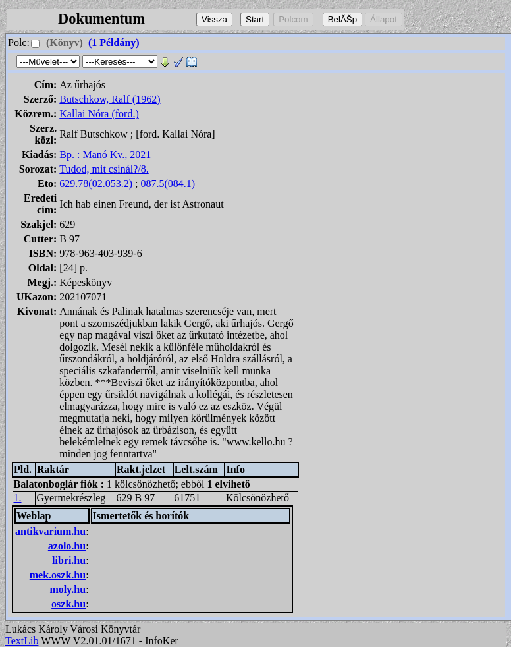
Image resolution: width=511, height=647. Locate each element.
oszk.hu (68, 603)
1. (18, 497)
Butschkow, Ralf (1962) (109, 99)
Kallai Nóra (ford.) (98, 113)
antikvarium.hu (50, 531)
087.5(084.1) (167, 183)
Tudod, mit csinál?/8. (103, 169)
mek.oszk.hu (58, 574)
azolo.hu (67, 545)
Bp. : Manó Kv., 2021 (105, 154)
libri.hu (69, 560)
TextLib (21, 640)
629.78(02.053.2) (95, 183)
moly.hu (67, 589)
